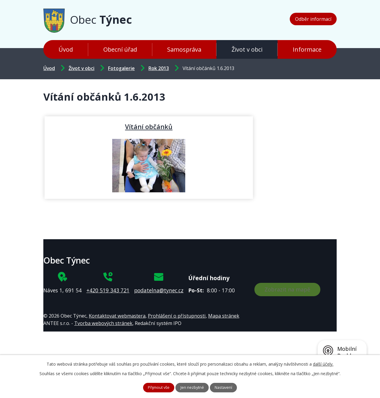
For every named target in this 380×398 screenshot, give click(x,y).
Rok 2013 (158, 68)
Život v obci (247, 49)
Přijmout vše (156, 387)
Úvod (65, 49)
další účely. (323, 363)
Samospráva (184, 49)
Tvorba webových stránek (103, 323)
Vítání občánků (93, 126)
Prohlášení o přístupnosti (177, 316)
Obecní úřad (120, 49)
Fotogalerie (121, 68)
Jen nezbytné (192, 387)
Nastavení (226, 387)
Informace (307, 49)
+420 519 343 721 (107, 290)
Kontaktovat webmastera (117, 316)
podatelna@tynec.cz (158, 290)
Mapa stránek (223, 316)
